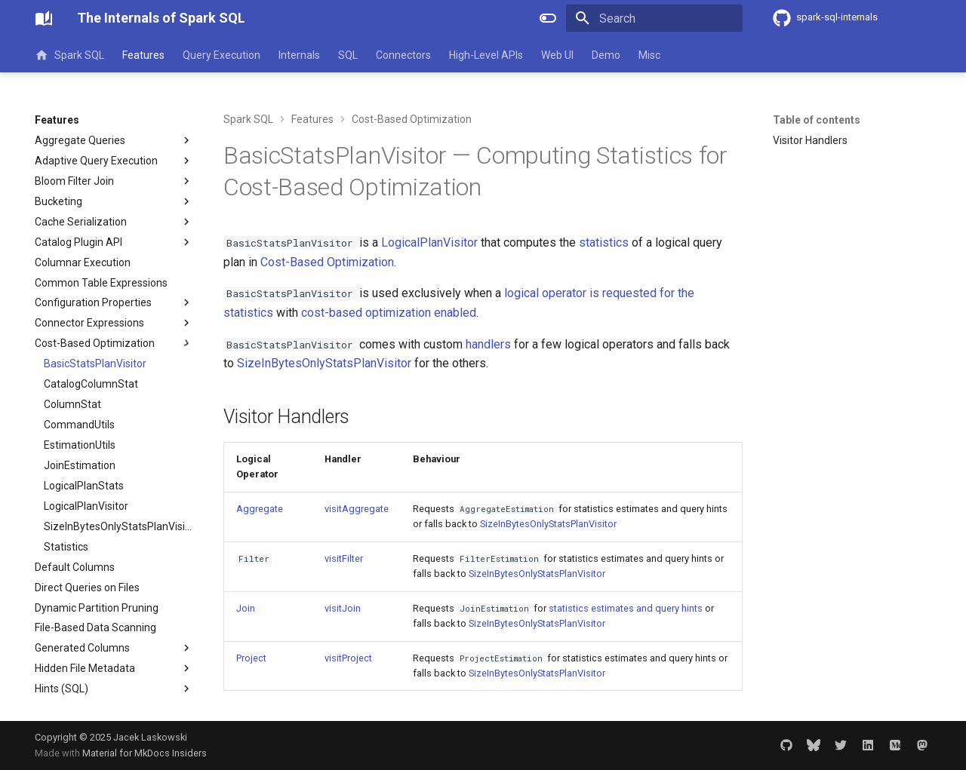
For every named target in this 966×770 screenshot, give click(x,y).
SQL (348, 55)
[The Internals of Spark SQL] (44, 18)
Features (143, 55)
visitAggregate (357, 508)
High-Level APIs (486, 55)
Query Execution (221, 55)
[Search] (654, 18)
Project (251, 658)
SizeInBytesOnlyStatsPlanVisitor (324, 363)
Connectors (403, 55)
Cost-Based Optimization (327, 262)
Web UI (557, 55)
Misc (649, 55)
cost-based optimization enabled (388, 312)
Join (245, 608)
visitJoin (343, 608)
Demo (606, 55)
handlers (488, 344)
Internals (299, 55)
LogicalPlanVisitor (429, 242)
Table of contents (816, 120)
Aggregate (259, 508)
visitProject (348, 658)
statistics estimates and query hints (626, 608)
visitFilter (344, 558)
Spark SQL (69, 55)
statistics (604, 242)
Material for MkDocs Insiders (144, 753)
